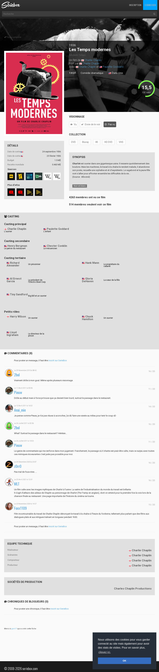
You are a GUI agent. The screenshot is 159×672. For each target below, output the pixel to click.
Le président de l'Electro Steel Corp (36, 281)
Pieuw (18, 392)
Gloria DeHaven (87, 280)
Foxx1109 (20, 508)
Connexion (150, 5)
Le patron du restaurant (15, 248)
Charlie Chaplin (93, 60)
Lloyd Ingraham (12, 334)
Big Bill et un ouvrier (37, 296)
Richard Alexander (13, 264)
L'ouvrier (8, 231)
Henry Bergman (17, 245)
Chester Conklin (57, 245)
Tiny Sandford (19, 294)
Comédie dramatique (92, 73)
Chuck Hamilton (87, 318)
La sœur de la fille (112, 280)
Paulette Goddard (113, 66)
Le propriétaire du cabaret (111, 265)
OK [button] (124, 660)
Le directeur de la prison (36, 335)
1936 (72, 45)
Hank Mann (92, 262)
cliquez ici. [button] (104, 652)
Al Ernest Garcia (14, 280)
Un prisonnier (34, 264)
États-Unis (115, 73)
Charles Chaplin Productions (133, 588)
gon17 (14, 629)
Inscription (135, 5)
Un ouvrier (33, 318)
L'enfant (47, 231)
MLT (16, 483)
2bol (17, 374)
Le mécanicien (50, 248)
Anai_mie (20, 410)
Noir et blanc (80, 186)
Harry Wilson (18, 316)
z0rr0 (17, 466)
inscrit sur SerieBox (57, 360)
